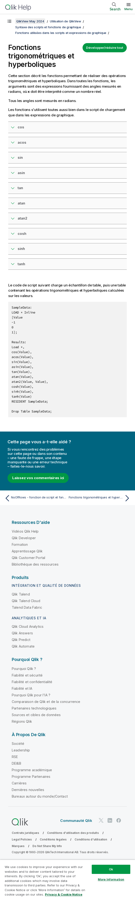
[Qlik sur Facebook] (118, 820)
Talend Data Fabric (27, 607)
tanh (21, 264)
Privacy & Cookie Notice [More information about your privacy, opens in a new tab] (63, 894)
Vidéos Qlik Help (25, 531)
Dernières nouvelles (28, 790)
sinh (21, 248)
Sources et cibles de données (36, 715)
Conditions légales (53, 839)
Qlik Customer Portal (28, 558)
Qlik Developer (24, 538)
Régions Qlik (22, 721)
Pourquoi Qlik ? (24, 669)
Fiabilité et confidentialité (32, 682)
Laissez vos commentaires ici (38, 478)
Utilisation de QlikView (65, 21)
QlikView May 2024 (30, 21)
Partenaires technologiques (34, 708)
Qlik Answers (22, 633)
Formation (20, 544)
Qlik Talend (21, 594)
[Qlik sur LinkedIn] (109, 820)
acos (22, 142)
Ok (111, 869)
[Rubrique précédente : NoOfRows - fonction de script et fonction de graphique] (35, 498)
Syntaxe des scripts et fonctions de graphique (48, 27)
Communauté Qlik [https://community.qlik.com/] (76, 820)
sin (20, 157)
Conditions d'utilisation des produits (73, 833)
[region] (67, 878)
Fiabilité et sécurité (27, 675)
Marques (18, 846)
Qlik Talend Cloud (26, 601)
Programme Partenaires (31, 777)
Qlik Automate (23, 646)
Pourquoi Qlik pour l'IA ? (31, 695)
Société (18, 744)
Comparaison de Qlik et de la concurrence (46, 702)
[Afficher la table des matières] (9, 21)
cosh (22, 233)
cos (21, 127)
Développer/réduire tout (104, 47)
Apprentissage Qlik (27, 551)
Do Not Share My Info (47, 846)
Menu (128, 9)
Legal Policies (22, 839)
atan (21, 203)
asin (21, 173)
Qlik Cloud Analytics (28, 626)
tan (20, 188)
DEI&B (16, 763)
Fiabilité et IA (22, 688)
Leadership (21, 750)
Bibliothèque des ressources (35, 564)
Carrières (19, 783)
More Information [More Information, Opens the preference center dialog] (111, 879)
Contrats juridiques (25, 833)
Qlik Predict (21, 640)
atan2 (22, 218)
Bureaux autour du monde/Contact (40, 796)
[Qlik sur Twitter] (101, 820)
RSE (15, 757)
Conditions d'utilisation (91, 839)
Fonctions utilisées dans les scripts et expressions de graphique (60, 33)
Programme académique (32, 770)
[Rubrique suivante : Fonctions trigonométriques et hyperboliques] (100, 498)
